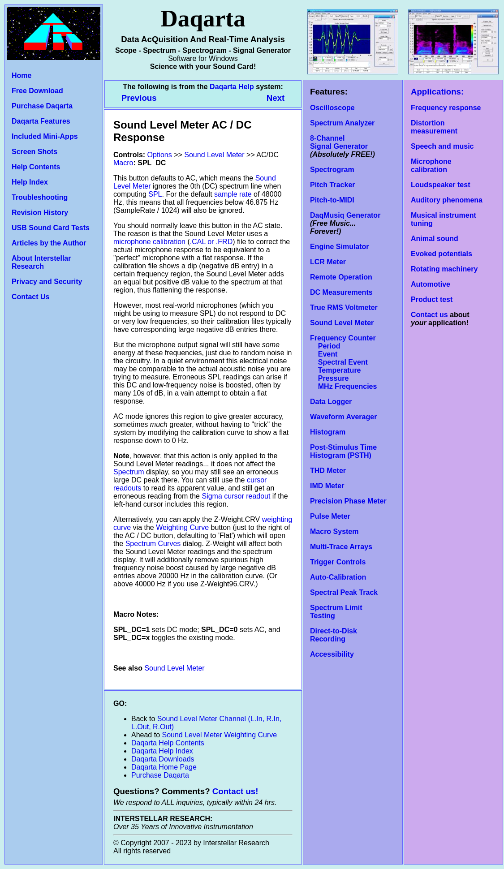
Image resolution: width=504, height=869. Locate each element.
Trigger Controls (338, 562)
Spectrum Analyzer (342, 123)
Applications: (437, 91)
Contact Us (30, 297)
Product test (431, 299)
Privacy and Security (47, 281)
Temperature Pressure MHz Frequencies (343, 378)
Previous (140, 98)
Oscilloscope (332, 108)
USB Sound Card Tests (51, 228)
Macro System (334, 531)
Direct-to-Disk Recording (333, 635)
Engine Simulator (339, 246)
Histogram (327, 432)
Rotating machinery (444, 269)
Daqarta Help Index (162, 751)
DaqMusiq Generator (345, 215)
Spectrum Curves (153, 543)
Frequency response (446, 108)
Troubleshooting (40, 197)
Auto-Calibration (338, 577)
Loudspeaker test (440, 185)
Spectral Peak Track (344, 592)
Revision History (40, 212)
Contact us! (235, 791)
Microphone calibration (431, 165)
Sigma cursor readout (236, 496)
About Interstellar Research (41, 262)
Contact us (429, 314)
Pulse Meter (330, 516)
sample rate (233, 194)
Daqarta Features (41, 121)
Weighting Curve (182, 527)
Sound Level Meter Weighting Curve (219, 735)
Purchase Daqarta (42, 106)
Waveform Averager (343, 417)
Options (159, 155)
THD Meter (328, 470)
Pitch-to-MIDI (332, 200)
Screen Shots (34, 151)
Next (275, 98)
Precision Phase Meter (348, 501)
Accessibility (332, 654)
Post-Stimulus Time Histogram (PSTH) (343, 451)
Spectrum (128, 472)
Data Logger (331, 401)
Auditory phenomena (446, 200)
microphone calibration (149, 241)
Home (21, 75)
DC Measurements (341, 292)
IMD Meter (327, 486)
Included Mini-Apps (45, 136)
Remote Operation (341, 277)
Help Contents (36, 167)
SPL (155, 194)
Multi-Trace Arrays (341, 547)
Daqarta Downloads (162, 759)
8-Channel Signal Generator (339, 142)
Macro (123, 163)
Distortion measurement (434, 127)
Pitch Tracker (332, 185)
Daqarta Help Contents (167, 743)
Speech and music (442, 146)
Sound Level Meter (342, 323)
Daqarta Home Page (164, 767)
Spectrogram (332, 169)
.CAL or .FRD (211, 241)
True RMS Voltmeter (344, 307)
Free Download (37, 91)
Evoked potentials (441, 254)
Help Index (30, 182)
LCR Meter (328, 262)
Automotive (430, 284)
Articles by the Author (49, 243)
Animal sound (434, 238)
